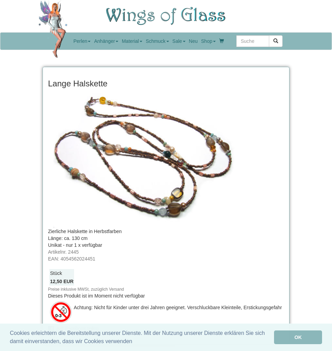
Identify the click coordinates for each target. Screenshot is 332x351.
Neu (193, 41)
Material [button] (132, 41)
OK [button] (298, 337)
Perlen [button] (82, 41)
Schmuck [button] (157, 41)
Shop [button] (208, 41)
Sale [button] (179, 41)
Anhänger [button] (106, 41)
